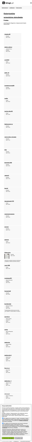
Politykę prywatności (23, 420)
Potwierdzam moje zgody (8, 438)
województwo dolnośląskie (13, 17)
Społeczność (5, 7)
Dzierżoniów (19, 7)
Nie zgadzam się (18, 438)
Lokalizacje (12, 7)
